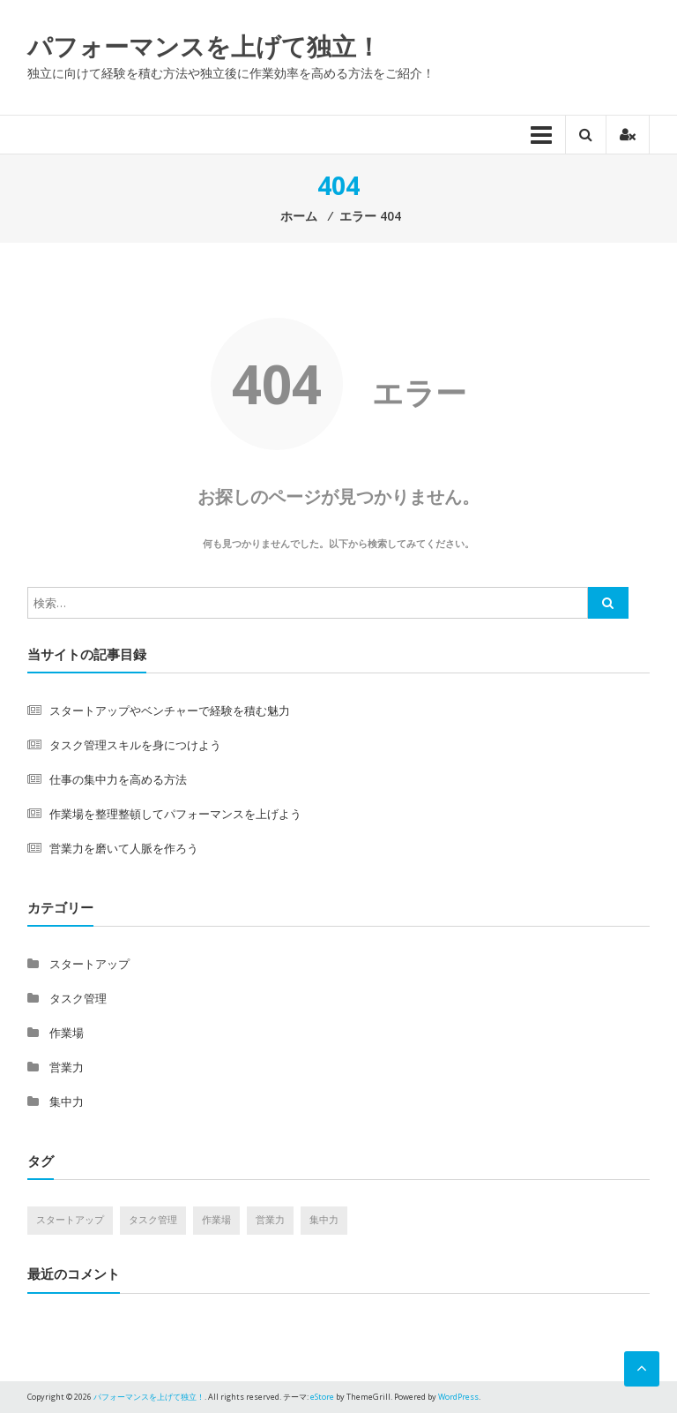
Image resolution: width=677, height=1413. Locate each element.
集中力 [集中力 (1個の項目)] (323, 1220)
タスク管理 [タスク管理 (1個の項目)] (153, 1220)
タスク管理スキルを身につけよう (135, 745)
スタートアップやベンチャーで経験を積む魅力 (169, 710)
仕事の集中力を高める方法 (118, 779)
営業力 (66, 1067)
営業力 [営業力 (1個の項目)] (270, 1220)
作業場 (66, 1033)
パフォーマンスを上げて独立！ (204, 46)
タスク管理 (78, 998)
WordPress (458, 1396)
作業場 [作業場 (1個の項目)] (216, 1220)
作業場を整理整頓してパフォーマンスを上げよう (175, 814)
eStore (322, 1396)
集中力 (66, 1101)
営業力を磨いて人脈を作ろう (123, 848)
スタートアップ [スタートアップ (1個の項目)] (70, 1220)
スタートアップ (89, 964)
